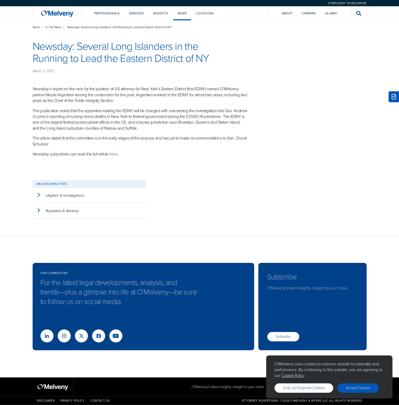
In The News (54, 27)
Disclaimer (46, 400)
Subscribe (283, 336)
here (113, 154)
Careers (309, 13)
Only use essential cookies (304, 388)
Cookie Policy (292, 375)
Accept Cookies (358, 388)
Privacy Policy (72, 400)
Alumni (331, 13)
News (36, 27)
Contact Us (100, 400)
